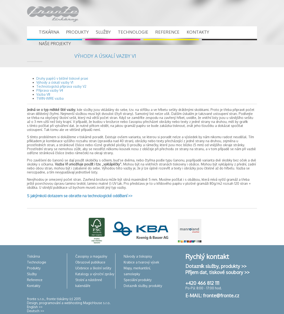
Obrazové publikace (90, 262)
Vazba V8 (43, 94)
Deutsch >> (35, 311)
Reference (34, 280)
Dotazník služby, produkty (143, 286)
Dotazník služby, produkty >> (215, 266)
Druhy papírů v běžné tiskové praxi (62, 78)
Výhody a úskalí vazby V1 (54, 82)
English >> (34, 307)
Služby (32, 274)
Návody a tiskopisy (138, 256)
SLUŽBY (103, 32)
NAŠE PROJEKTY (55, 43)
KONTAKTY (198, 32)
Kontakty (33, 286)
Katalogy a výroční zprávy (94, 274)
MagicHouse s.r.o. (97, 303)
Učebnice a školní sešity (93, 268)
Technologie (36, 262)
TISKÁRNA (49, 32)
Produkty (34, 268)
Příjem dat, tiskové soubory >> (217, 272)
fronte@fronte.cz (221, 295)
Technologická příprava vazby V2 (61, 86)
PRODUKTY (77, 32)
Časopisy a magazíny (91, 256)
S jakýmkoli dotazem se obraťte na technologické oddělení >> (79, 195)
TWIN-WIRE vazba (50, 98)
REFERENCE (167, 32)
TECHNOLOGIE (133, 32)
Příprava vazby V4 (49, 90)
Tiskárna (33, 256)
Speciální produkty (138, 280)
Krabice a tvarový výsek (141, 262)
